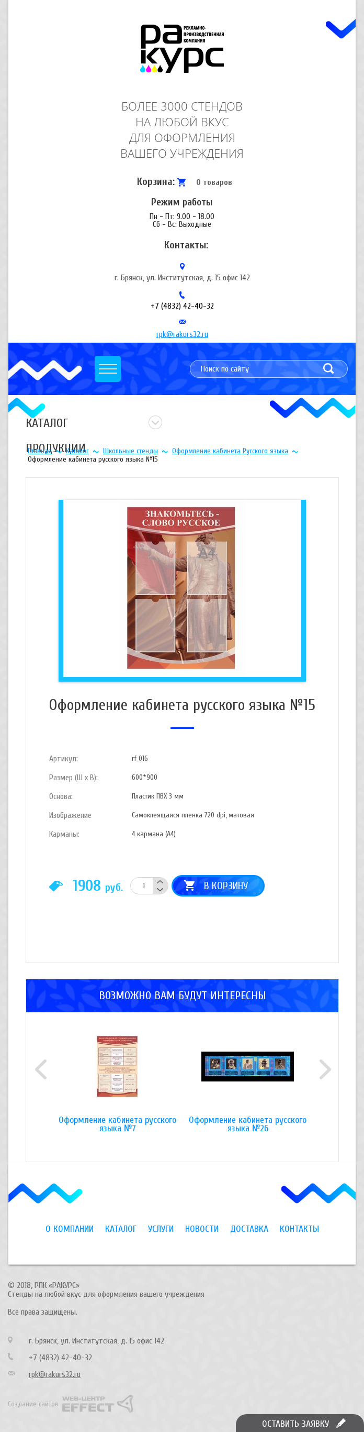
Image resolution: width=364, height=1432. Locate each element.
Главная (40, 450)
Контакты (299, 1228)
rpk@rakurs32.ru (182, 334)
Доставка (249, 1228)
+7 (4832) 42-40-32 (182, 306)
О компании (70, 1228)
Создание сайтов (33, 1404)
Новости (202, 1228)
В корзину (226, 886)
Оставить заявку (295, 1423)
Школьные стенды (130, 450)
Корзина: (156, 182)
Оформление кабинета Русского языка (230, 450)
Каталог (77, 450)
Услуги (161, 1228)
